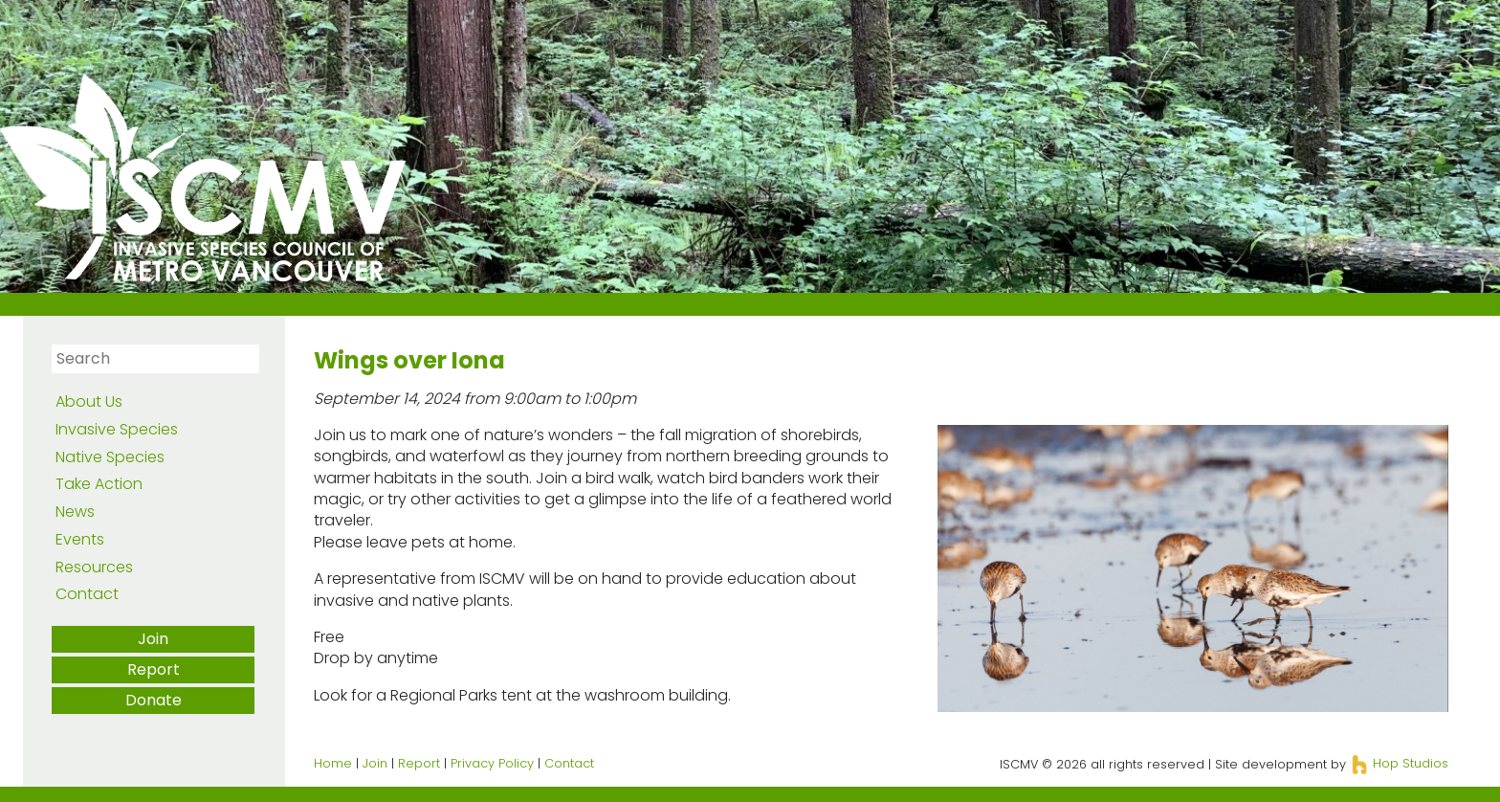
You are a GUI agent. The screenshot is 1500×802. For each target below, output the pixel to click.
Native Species (110, 457)
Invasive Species (116, 429)
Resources (94, 567)
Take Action (99, 484)
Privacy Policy (492, 763)
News (75, 512)
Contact (87, 594)
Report (153, 669)
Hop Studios (1399, 763)
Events (79, 539)
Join (153, 639)
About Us (88, 401)
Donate (153, 700)
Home (333, 763)
